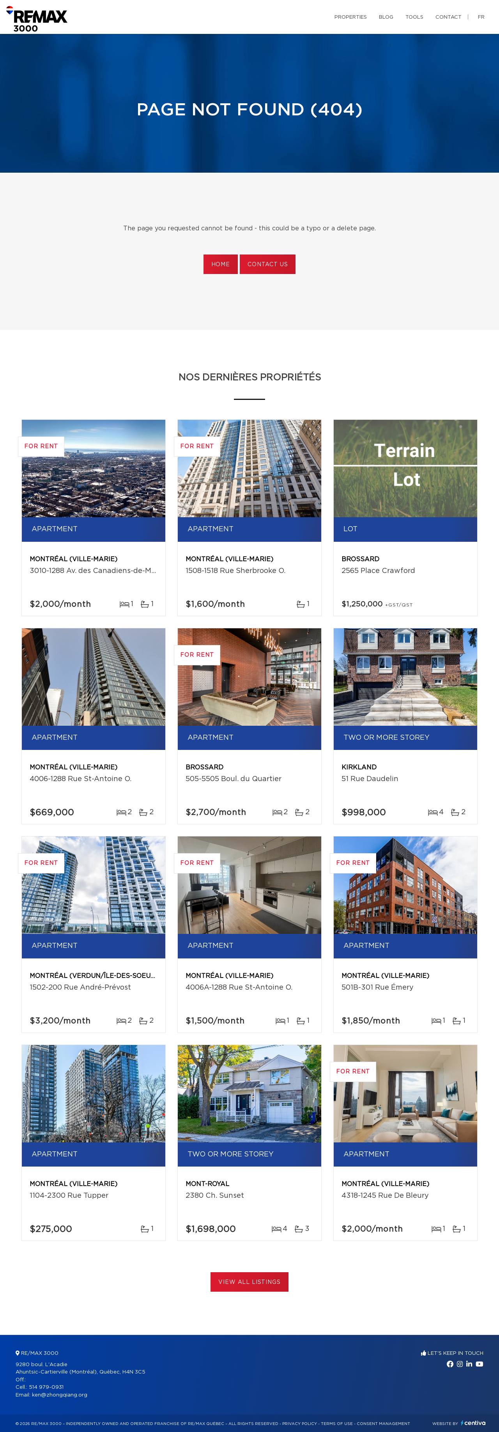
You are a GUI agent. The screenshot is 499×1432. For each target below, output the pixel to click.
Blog (386, 17)
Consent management (383, 1424)
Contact (448, 17)
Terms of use (337, 1424)
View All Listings (249, 1282)
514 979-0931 (46, 1387)
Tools (414, 17)
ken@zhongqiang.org (59, 1395)
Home (220, 264)
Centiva (473, 1422)
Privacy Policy (299, 1424)
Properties (350, 17)
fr (481, 17)
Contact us (268, 264)
